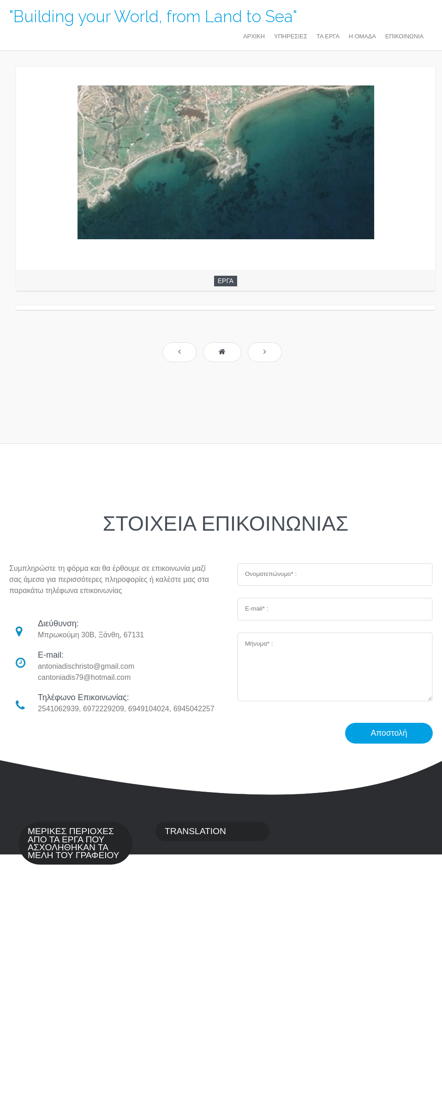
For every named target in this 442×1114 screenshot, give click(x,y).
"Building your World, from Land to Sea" (153, 16)
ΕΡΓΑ (225, 281)
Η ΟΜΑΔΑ (362, 36)
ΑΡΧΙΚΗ (254, 36)
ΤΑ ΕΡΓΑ (328, 36)
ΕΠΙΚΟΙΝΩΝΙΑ (404, 36)
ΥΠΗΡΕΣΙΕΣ (290, 36)
